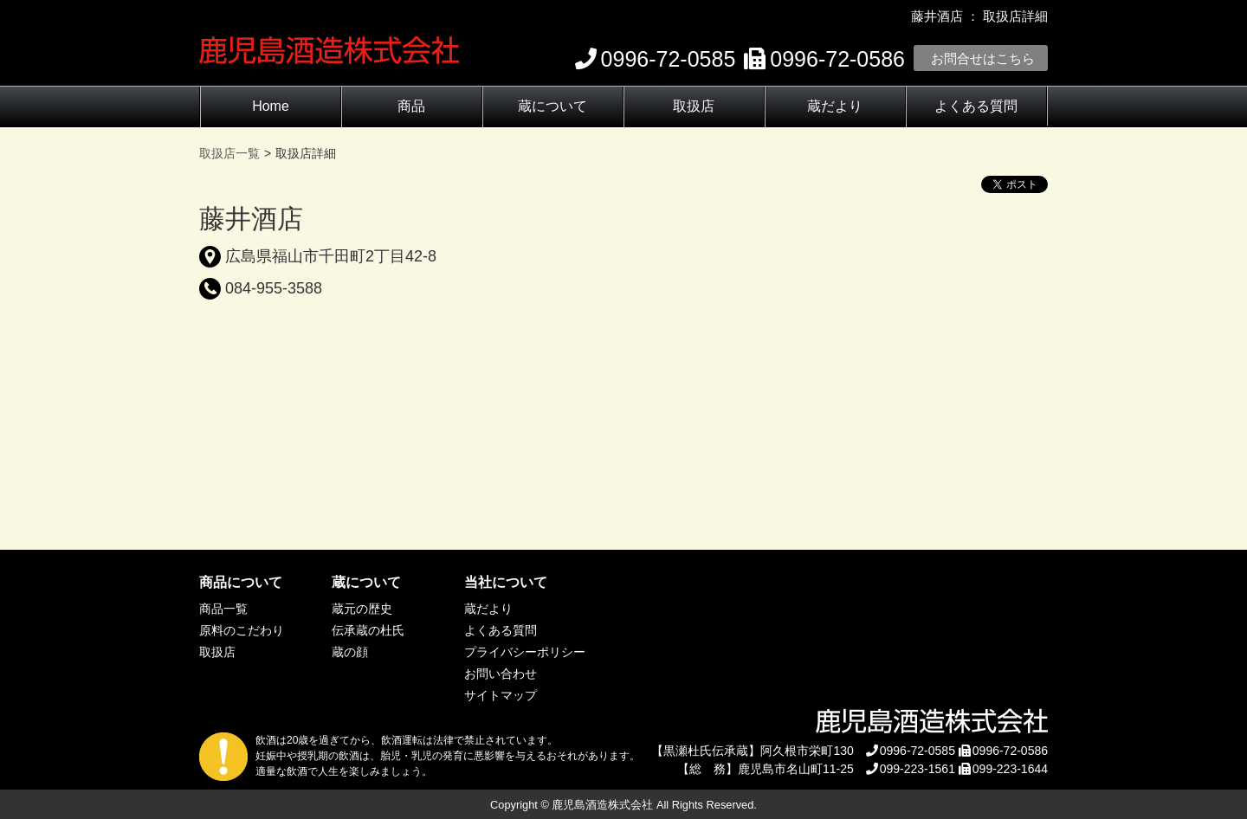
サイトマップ (500, 695)
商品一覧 (223, 609)
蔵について (552, 106)
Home (270, 106)
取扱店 (693, 106)
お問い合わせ (500, 673)
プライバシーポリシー (524, 652)
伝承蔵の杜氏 (368, 630)
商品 (411, 106)
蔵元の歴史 (362, 609)
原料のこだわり (241, 630)
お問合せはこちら (983, 58)
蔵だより (835, 106)
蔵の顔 (350, 652)
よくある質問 (976, 106)
